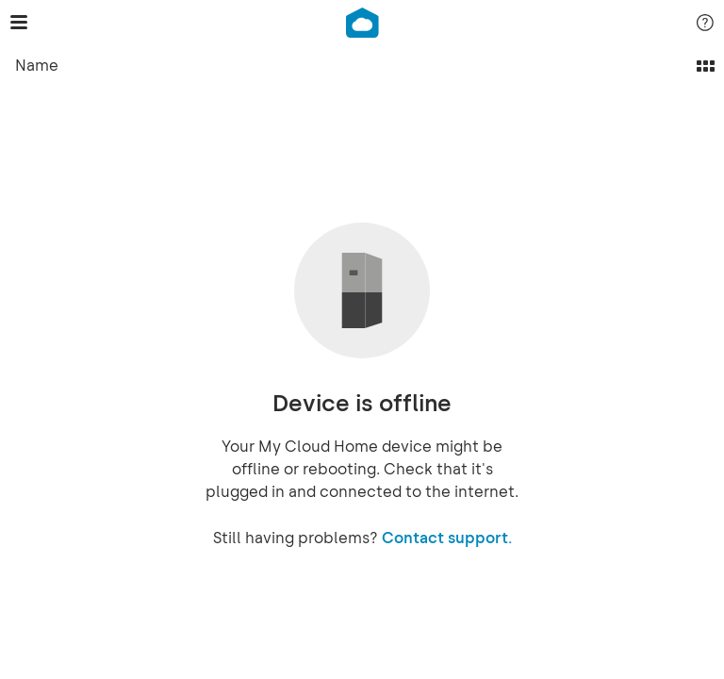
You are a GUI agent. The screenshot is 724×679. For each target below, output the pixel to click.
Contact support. (447, 538)
